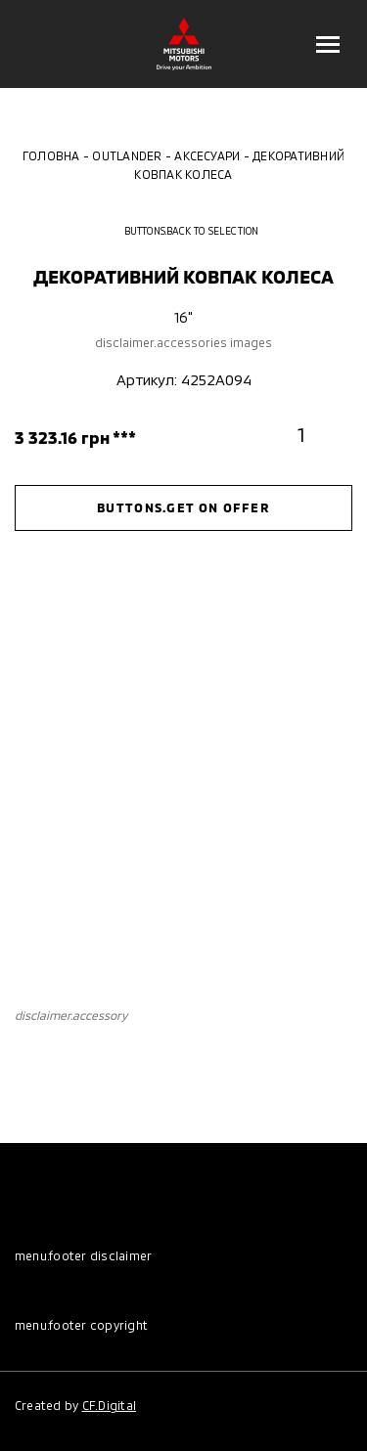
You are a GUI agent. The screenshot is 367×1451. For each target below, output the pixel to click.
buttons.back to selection (184, 231)
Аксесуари (207, 155)
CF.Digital (109, 1405)
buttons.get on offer (183, 507)
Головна (51, 155)
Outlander (126, 155)
